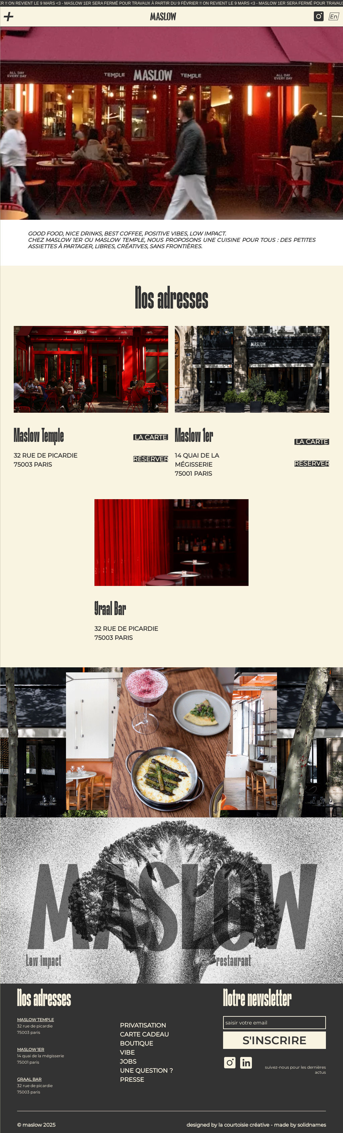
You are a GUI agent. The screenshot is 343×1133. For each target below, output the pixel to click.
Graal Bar (110, 610)
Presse (132, 1079)
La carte (151, 437)
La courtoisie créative (243, 1125)
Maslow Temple (39, 437)
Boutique (136, 1043)
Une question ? (146, 1070)
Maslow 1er (194, 437)
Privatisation (143, 1025)
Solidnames (311, 1125)
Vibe (127, 1052)
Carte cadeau (144, 1034)
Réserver (150, 459)
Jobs (128, 1061)
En (334, 16)
